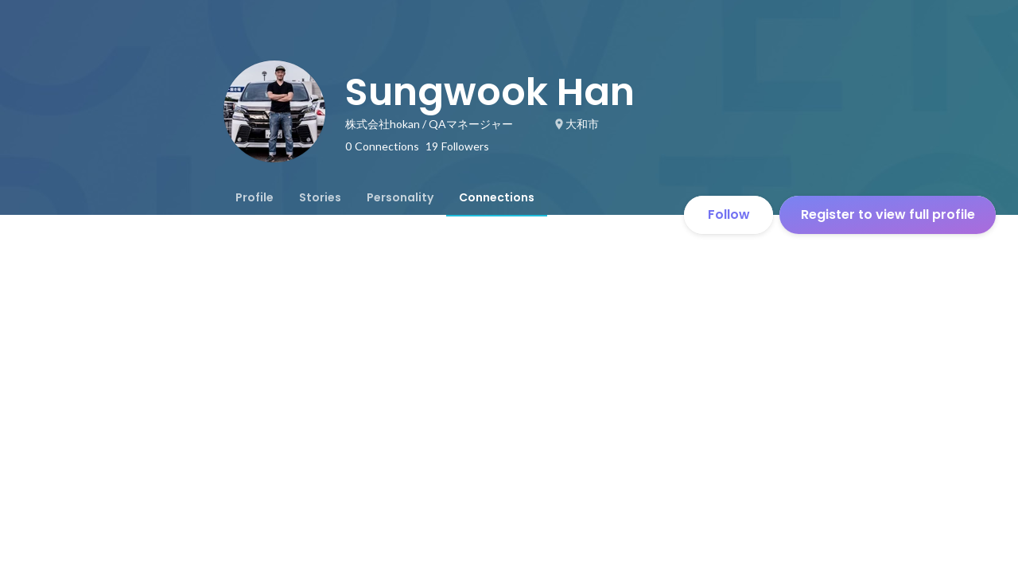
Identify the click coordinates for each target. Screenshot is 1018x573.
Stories (320, 197)
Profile (254, 197)
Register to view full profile (888, 214)
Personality (400, 197)
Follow (729, 214)
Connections (496, 197)
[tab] (254, 197)
